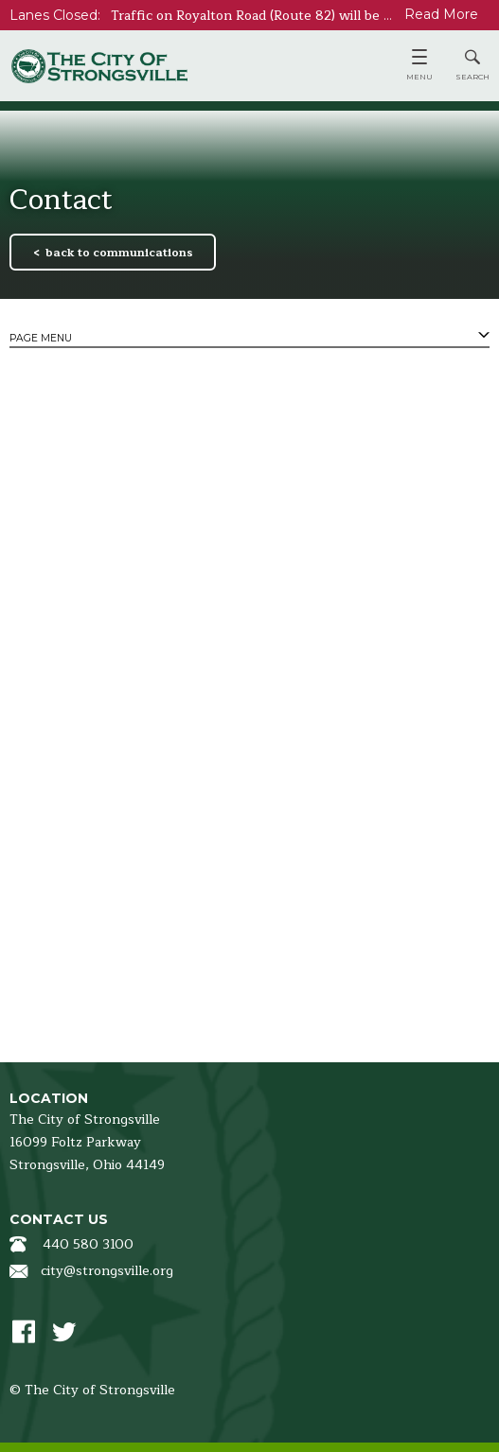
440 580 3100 (88, 1244)
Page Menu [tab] (40, 338)
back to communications (119, 252)
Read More (441, 14)
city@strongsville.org (107, 1271)
